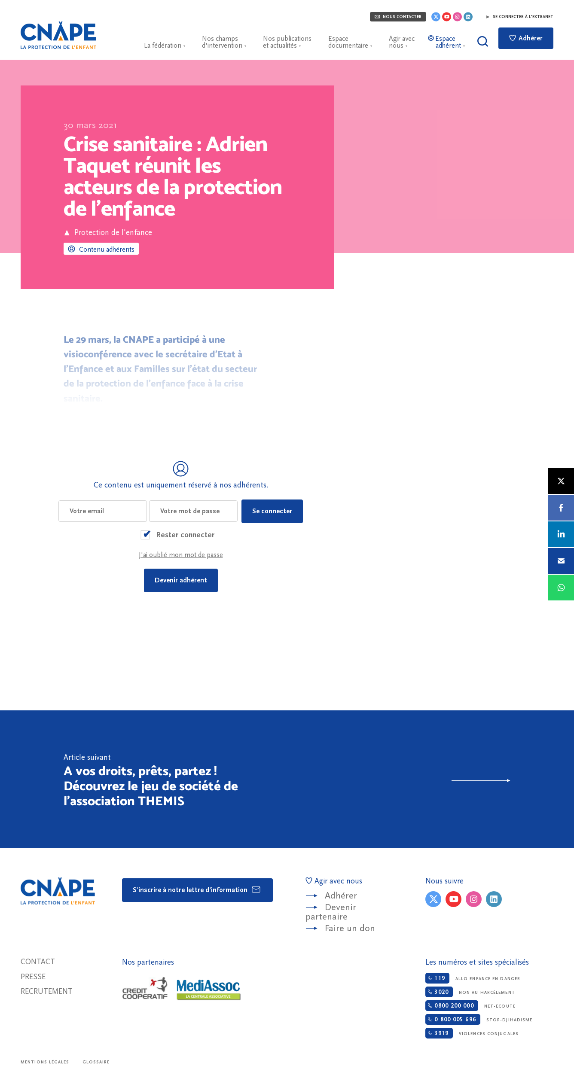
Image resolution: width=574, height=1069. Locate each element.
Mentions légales (45, 1062)
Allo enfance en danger (472, 978)
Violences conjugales (472, 1033)
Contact (38, 961)
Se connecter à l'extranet (515, 16)
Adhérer (526, 38)
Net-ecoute (470, 1005)
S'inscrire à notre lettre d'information (197, 889)
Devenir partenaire (330, 912)
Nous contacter (398, 16)
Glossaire (96, 1062)
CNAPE (58, 35)
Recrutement (47, 991)
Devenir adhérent (181, 580)
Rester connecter (185, 534)
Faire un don (350, 928)
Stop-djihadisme (478, 1019)
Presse (33, 976)
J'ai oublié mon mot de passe (181, 555)
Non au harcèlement (470, 992)
